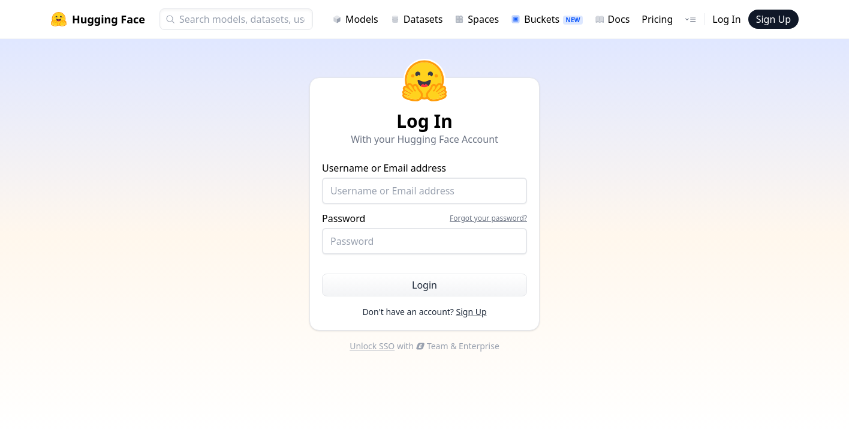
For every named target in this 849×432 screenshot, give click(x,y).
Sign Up (773, 19)
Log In (726, 19)
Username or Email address (424, 182)
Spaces (476, 19)
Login (424, 285)
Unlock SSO (372, 346)
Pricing (657, 19)
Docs (612, 19)
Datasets (416, 19)
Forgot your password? (488, 218)
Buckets (546, 19)
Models (355, 19)
